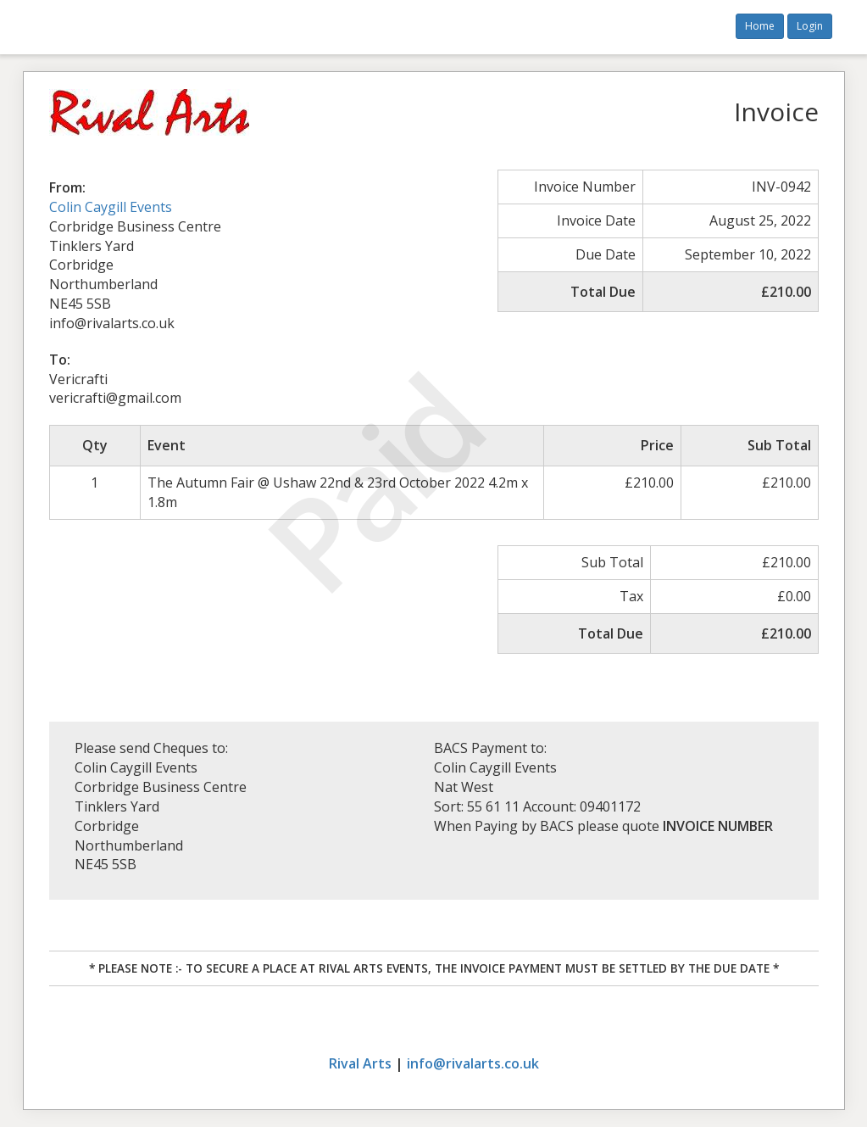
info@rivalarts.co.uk (473, 1063)
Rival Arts (360, 1063)
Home (760, 26)
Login (810, 26)
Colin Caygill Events (110, 207)
